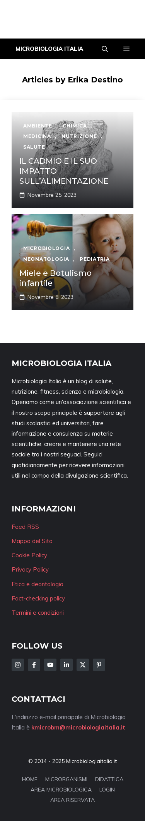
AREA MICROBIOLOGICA (61, 789)
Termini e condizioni (38, 612)
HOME (30, 779)
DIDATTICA (109, 779)
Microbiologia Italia (49, 48)
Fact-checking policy (38, 598)
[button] (105, 49)
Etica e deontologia (37, 584)
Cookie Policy (29, 555)
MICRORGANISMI (66, 779)
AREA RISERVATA (72, 799)
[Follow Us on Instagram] (18, 665)
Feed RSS (25, 526)
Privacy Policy (30, 569)
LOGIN (107, 789)
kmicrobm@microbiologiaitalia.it (78, 727)
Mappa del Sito (32, 541)
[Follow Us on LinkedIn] (66, 665)
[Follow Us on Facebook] (34, 665)
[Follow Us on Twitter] (83, 665)
